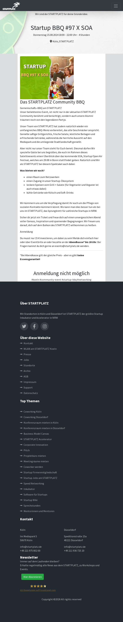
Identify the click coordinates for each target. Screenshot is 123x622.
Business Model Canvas (34, 433)
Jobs (24, 359)
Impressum (28, 382)
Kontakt (26, 343)
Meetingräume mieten (34, 461)
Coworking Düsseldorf (34, 417)
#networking (84, 279)
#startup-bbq (69, 279)
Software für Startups (33, 494)
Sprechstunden (30, 505)
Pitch (25, 450)
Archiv (25, 370)
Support (26, 387)
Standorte (27, 365)
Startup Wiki (28, 500)
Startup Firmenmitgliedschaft (38, 472)
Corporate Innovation (34, 444)
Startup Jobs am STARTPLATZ (38, 478)
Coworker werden (31, 466)
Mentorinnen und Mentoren (37, 511)
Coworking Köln (30, 411)
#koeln (35, 279)
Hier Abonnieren (32, 576)
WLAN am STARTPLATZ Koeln (38, 348)
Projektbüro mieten (33, 455)
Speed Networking (32, 483)
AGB (24, 376)
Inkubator (27, 489)
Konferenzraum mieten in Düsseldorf (42, 428)
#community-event (50, 279)
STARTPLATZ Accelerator (36, 439)
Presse (25, 354)
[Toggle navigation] (115, 6)
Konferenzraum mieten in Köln (39, 422)
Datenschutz (29, 393)
